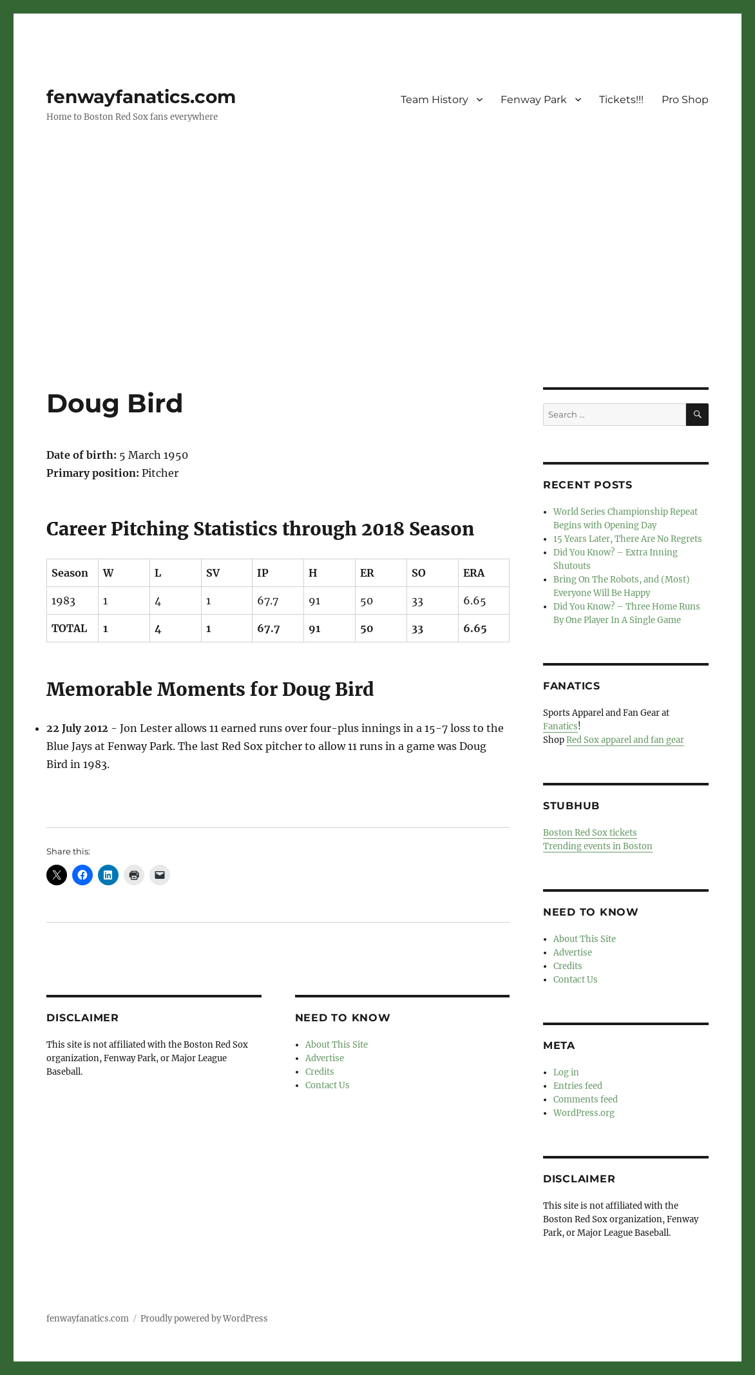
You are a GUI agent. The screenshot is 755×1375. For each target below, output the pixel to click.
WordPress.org (584, 1113)
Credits (319, 1071)
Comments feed (585, 1099)
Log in (566, 1072)
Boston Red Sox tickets (590, 832)
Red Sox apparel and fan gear (625, 740)
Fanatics (560, 726)
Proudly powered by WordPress (204, 1318)
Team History (434, 99)
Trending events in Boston (598, 846)
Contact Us (327, 1085)
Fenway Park (534, 99)
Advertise (324, 1058)
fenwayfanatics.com (141, 97)
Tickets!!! (621, 99)
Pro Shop (685, 99)
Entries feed (577, 1086)
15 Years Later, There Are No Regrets (627, 539)
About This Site (336, 1044)
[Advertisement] (380, 292)
